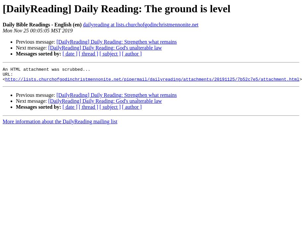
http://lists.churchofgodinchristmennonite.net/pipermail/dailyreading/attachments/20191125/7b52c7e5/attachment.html (152, 82)
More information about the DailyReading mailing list (60, 124)
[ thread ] (88, 54)
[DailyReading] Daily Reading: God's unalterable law (105, 48)
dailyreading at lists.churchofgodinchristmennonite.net (140, 24)
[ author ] (132, 54)
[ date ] (70, 54)
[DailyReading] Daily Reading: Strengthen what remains (117, 42)
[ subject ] (110, 54)
